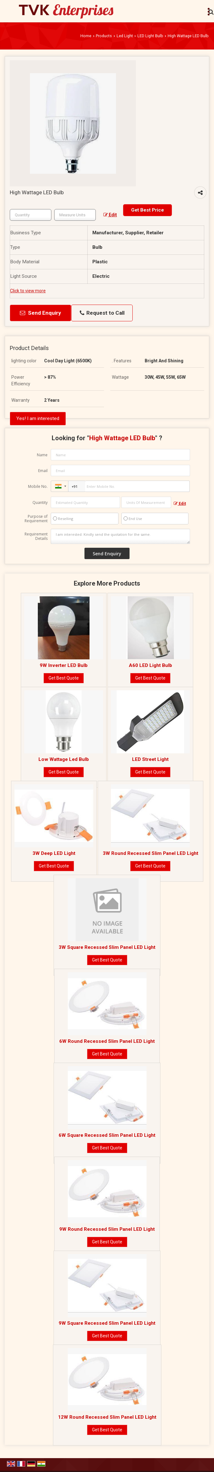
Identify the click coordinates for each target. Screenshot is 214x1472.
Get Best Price (147, 210)
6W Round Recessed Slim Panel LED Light (107, 1041)
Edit (110, 214)
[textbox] (75, 215)
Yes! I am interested (37, 418)
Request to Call (102, 313)
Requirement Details (36, 536)
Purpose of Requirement (36, 518)
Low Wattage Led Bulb (63, 759)
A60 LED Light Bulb (150, 665)
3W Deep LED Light (53, 853)
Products (104, 35)
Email (43, 470)
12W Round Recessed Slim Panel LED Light (107, 1417)
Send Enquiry (40, 313)
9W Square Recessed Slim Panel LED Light (107, 1323)
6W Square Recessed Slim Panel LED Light (107, 1135)
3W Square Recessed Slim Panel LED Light (107, 947)
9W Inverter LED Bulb (64, 665)
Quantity (40, 502)
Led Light (125, 35)
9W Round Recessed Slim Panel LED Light (107, 1229)
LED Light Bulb (150, 35)
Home (85, 35)
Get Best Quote (64, 678)
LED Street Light (150, 759)
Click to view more (28, 290)
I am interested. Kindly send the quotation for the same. (120, 536)
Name (42, 455)
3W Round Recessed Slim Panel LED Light (150, 853)
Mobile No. (38, 486)
